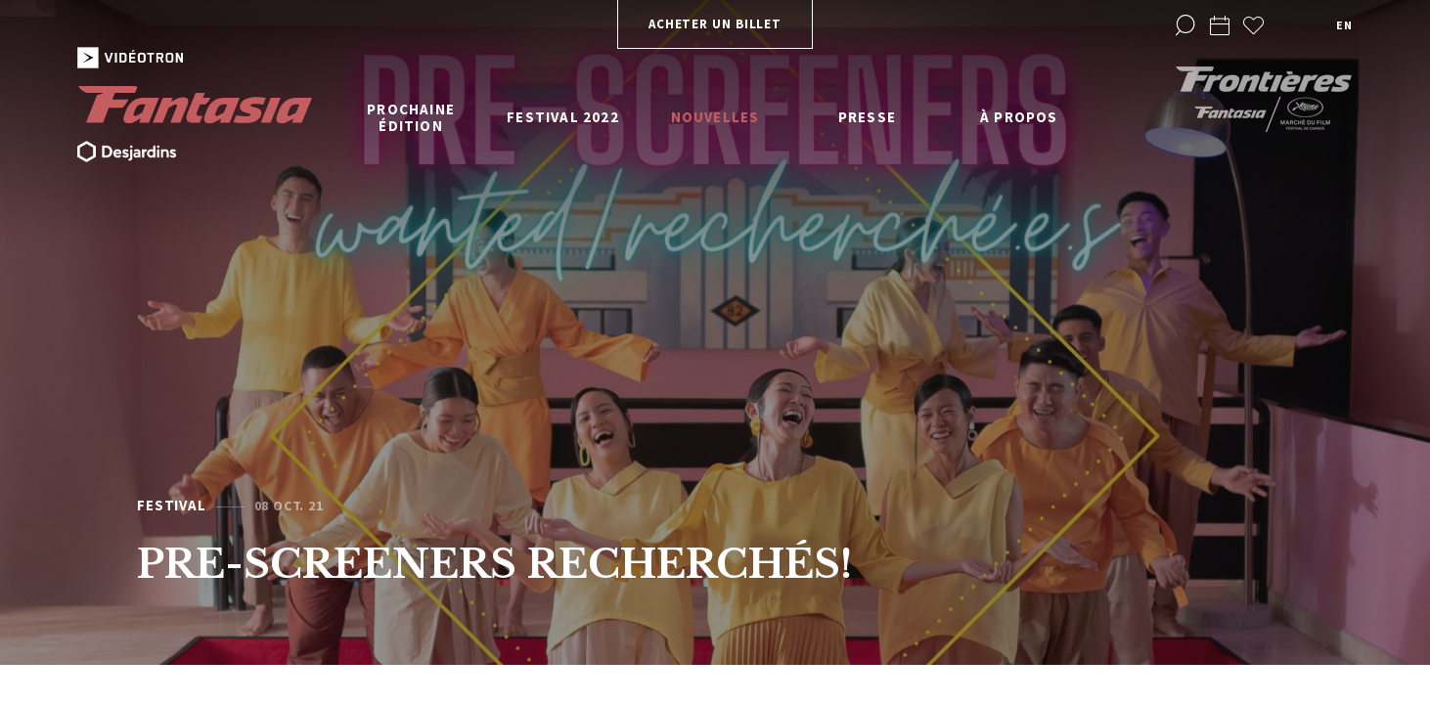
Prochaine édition (411, 117)
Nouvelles (715, 117)
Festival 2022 (563, 117)
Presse (867, 117)
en (1344, 25)
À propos (1019, 117)
